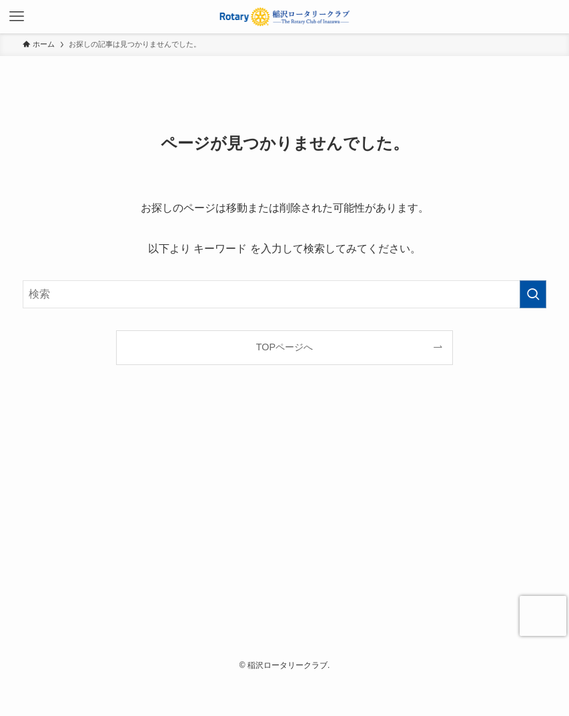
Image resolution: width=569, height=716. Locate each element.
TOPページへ (284, 347)
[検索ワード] (284, 294)
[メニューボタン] (16, 16)
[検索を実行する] (533, 294)
